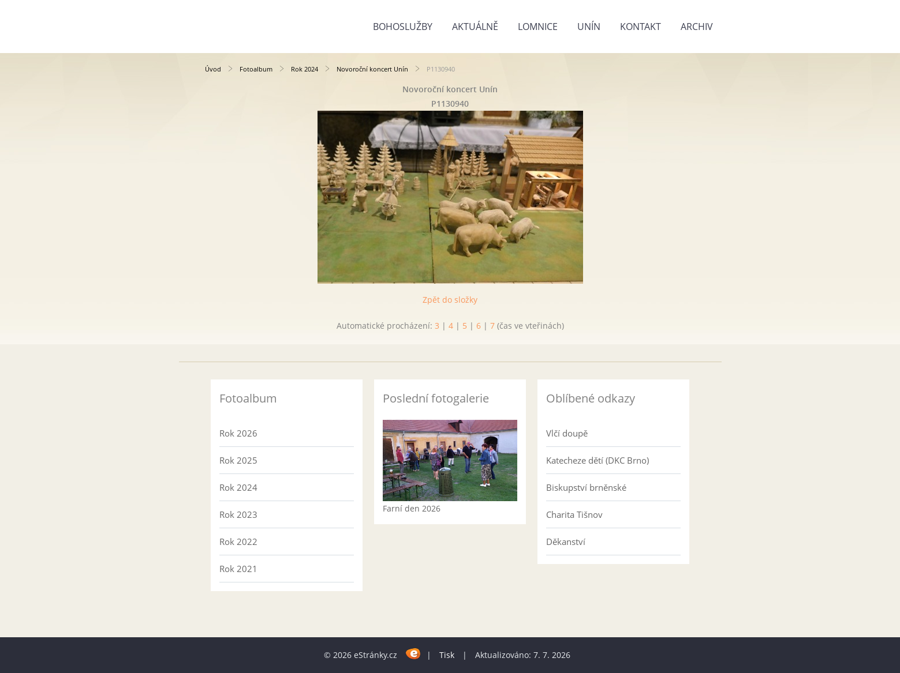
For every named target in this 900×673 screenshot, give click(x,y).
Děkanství (565, 541)
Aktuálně (475, 26)
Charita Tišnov (574, 514)
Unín (588, 26)
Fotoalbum (256, 69)
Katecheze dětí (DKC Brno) (597, 460)
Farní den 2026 (411, 508)
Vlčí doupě (567, 433)
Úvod (213, 69)
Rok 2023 (238, 514)
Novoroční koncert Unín (372, 69)
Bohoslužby (402, 26)
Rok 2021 (238, 568)
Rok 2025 (238, 460)
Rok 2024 (304, 69)
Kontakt (640, 26)
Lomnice (538, 26)
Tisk (446, 654)
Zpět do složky (450, 299)
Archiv (697, 26)
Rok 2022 (238, 541)
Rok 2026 (238, 433)
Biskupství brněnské (586, 487)
